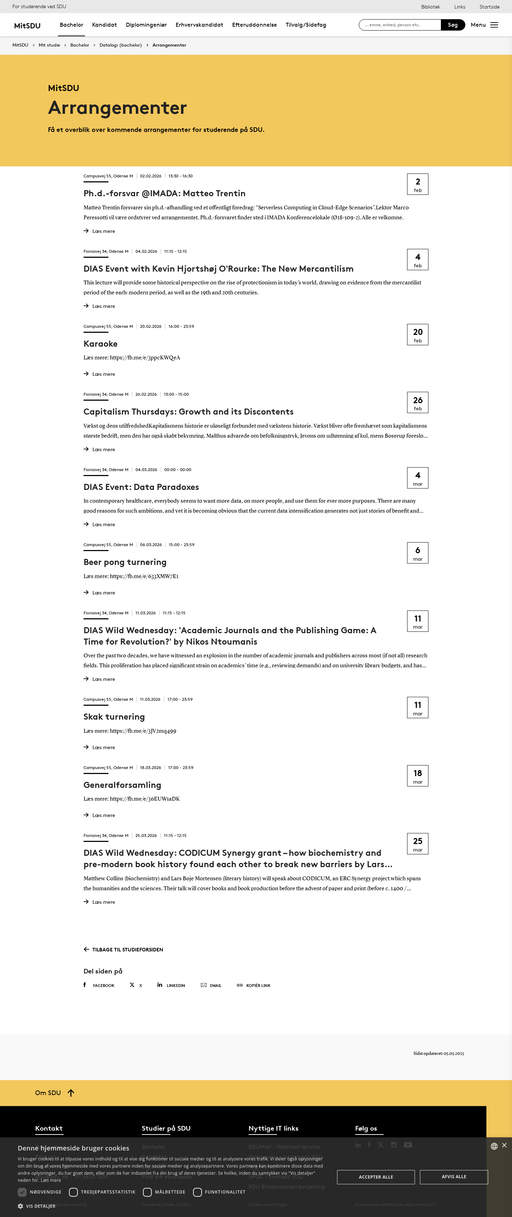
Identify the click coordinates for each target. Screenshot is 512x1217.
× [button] (504, 1145)
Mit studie (49, 45)
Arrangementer (169, 45)
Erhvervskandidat (199, 24)
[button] (171, 1206)
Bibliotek (430, 7)
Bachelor (71, 24)
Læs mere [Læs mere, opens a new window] (51, 1180)
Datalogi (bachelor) (121, 45)
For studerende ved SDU (39, 6)
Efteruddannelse (254, 24)
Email (211, 985)
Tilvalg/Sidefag (306, 24)
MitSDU (20, 45)
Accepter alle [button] (376, 1177)
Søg (453, 24)
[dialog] (256, 1177)
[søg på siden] (402, 25)
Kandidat (104, 24)
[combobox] (494, 1146)
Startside (490, 7)
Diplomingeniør (146, 24)
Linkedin (171, 985)
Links (459, 7)
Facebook (99, 985)
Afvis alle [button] (454, 1177)
